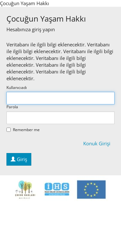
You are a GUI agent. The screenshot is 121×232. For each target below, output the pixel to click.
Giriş (19, 159)
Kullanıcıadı (16, 87)
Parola (12, 107)
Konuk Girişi (96, 143)
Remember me (23, 129)
